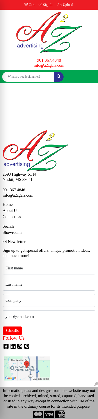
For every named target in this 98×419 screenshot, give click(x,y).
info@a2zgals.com (49, 65)
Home (8, 204)
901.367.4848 (49, 60)
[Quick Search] (28, 77)
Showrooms (12, 232)
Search (8, 226)
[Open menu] (89, 76)
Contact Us (12, 216)
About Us (10, 210)
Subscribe (12, 330)
